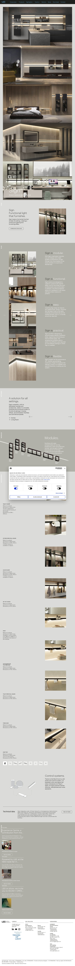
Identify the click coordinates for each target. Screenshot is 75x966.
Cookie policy (20, 961)
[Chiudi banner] (64, 468)
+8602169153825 (54, 940)
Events (37, 2)
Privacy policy (12, 961)
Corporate (13, 2)
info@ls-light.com (29, 930)
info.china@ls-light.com (55, 941)
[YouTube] (16, 929)
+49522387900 (53, 930)
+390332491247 (41, 928)
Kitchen (13, 418)
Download (56, 2)
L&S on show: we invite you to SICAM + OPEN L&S (12, 889)
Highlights (29, 2)
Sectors (44, 2)
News (49, 2)
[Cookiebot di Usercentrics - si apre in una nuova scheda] (56, 468)
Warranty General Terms (20, 963)
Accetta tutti (56, 496)
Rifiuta (18, 496)
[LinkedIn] (13, 929)
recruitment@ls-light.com (15, 926)
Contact (63, 2)
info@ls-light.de (53, 931)
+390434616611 (28, 929)
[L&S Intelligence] (6, 922)
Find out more (7, 854)
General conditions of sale (8, 963)
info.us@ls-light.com (54, 950)
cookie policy (46, 479)
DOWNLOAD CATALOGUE (16, 228)
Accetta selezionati (37, 496)
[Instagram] (19, 929)
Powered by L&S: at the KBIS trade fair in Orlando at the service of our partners (12, 860)
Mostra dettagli (59, 493)
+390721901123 (41, 934)
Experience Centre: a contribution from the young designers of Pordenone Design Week (12, 831)
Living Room (15, 419)
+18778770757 (53, 949)
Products (21, 2)
